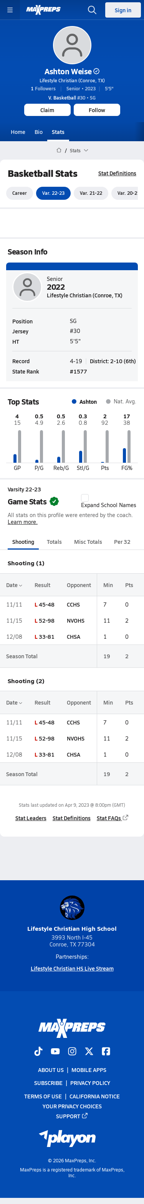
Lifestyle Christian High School (72, 914)
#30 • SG (72, 98)
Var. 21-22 (91, 193)
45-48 (47, 604)
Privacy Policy (90, 1083)
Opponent (79, 584)
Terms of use (43, 1096)
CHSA (73, 636)
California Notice (95, 1096)
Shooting (23, 541)
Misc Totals (88, 541)
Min (108, 584)
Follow (97, 110)
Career (19, 193)
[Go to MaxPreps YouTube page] (55, 1052)
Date (14, 584)
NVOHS (75, 620)
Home (18, 131)
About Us (51, 1069)
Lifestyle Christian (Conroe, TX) (72, 80)
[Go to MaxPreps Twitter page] (89, 1052)
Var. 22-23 (53, 193)
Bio (39, 131)
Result (42, 584)
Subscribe (48, 1083)
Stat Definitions (117, 173)
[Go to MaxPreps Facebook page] (106, 1052)
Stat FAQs (113, 817)
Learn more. (23, 522)
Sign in (123, 10)
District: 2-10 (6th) (113, 361)
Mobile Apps (88, 1069)
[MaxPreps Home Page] (59, 150)
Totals (54, 541)
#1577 (78, 371)
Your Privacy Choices (72, 1106)
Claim (47, 110)
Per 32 (122, 541)
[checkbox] (85, 498)
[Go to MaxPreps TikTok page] (38, 1052)
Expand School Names (108, 501)
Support (72, 1116)
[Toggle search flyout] (92, 10)
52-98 (47, 620)
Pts (129, 584)
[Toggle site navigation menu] (10, 10)
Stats (58, 131)
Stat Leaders (30, 817)
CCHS (73, 604)
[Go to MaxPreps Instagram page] (72, 1052)
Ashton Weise (72, 71)
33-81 (47, 636)
